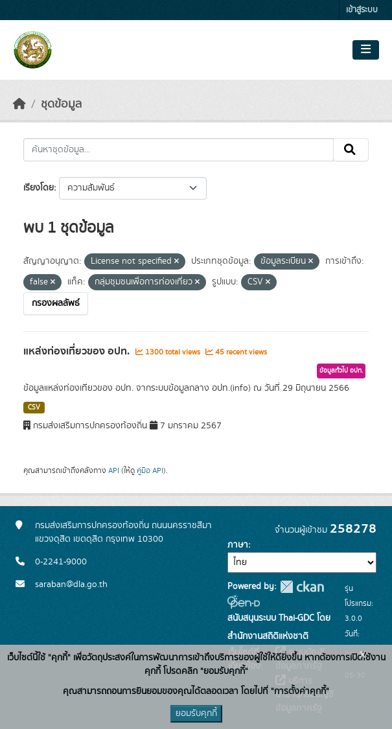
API (113, 470)
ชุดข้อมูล (61, 104)
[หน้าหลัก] (19, 104)
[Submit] (351, 149)
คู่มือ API (150, 470)
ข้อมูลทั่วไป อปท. (341, 370)
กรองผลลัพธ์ (56, 303)
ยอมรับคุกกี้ (196, 713)
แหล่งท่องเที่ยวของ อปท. (77, 351)
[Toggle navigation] (365, 50)
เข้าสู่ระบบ (362, 10)
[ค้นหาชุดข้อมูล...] (178, 149)
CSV (34, 407)
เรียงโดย (38, 187)
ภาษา (237, 544)
